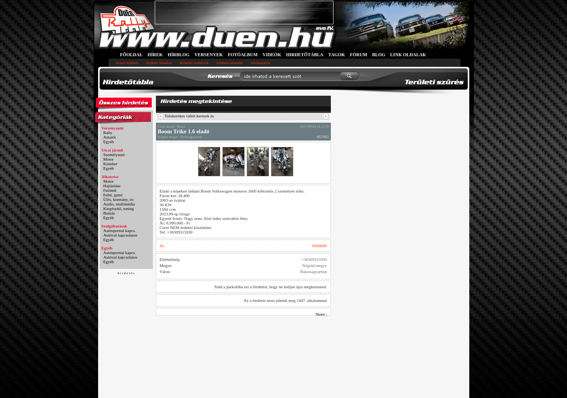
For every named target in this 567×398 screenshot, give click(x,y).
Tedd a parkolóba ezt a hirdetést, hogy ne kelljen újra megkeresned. (270, 286)
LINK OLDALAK (408, 54)
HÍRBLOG (178, 54)
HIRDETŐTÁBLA (304, 54)
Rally (108, 132)
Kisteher (110, 163)
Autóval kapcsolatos (120, 235)
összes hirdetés (127, 63)
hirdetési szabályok (194, 63)
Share (320, 314)
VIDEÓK (272, 54)
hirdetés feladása (159, 63)
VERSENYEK (208, 54)
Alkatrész (110, 176)
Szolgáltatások (114, 226)
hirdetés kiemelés (230, 63)
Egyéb (108, 141)
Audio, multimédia (119, 204)
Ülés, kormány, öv (118, 199)
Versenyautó (113, 128)
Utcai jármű (112, 150)
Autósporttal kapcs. (119, 230)
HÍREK (155, 54)
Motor (108, 159)
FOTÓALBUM (243, 54)
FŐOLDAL (131, 54)
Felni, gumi (113, 195)
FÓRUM (358, 54)
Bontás (109, 213)
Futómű (109, 190)
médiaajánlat (260, 63)
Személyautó (114, 154)
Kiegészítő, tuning (118, 208)
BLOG (378, 54)
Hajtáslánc (112, 185)
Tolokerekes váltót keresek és (189, 116)
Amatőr (109, 137)
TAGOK (336, 54)
